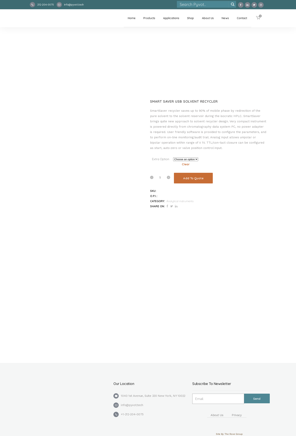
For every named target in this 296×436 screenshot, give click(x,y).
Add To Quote (193, 178)
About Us (217, 415)
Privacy (237, 415)
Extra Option (160, 159)
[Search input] (204, 4)
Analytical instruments (179, 201)
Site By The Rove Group (229, 434)
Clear (186, 164)
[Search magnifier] (232, 4)
